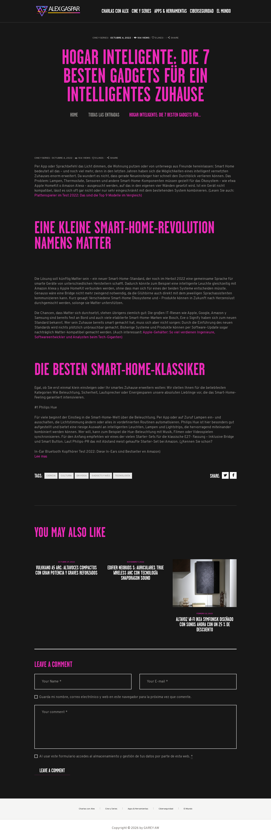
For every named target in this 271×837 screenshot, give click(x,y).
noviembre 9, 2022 (135, 562)
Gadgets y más (101, 475)
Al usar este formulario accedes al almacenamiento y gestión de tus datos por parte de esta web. (116, 756)
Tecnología (122, 475)
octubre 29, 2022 (66, 562)
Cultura (66, 475)
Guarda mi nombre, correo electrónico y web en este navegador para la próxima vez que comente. (115, 697)
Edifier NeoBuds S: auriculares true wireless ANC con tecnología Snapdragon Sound (136, 573)
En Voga (82, 475)
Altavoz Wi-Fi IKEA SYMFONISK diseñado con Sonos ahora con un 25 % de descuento (204, 624)
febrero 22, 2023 (205, 614)
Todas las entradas (103, 115)
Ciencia (51, 475)
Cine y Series (100, 37)
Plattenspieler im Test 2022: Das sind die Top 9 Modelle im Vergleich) (88, 195)
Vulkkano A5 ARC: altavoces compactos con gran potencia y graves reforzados (66, 570)
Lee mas (40, 456)
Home (74, 115)
